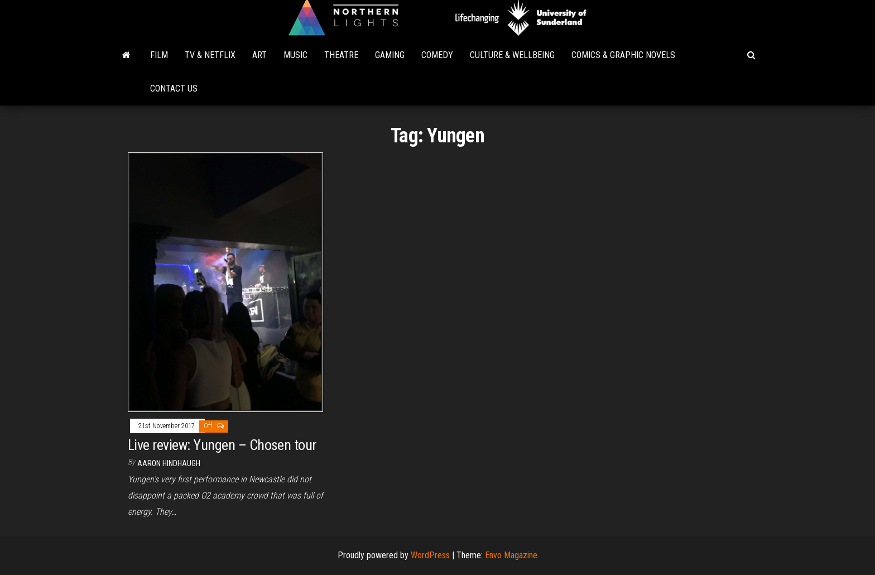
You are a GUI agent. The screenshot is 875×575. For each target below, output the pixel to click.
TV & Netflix (210, 55)
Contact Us (174, 88)
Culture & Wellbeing (512, 55)
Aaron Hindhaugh (168, 463)
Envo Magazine (511, 555)
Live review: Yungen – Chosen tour (222, 445)
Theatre (341, 55)
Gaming (390, 55)
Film (159, 55)
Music (295, 55)
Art (259, 55)
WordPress (430, 555)
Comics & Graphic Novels (623, 55)
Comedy (437, 55)
